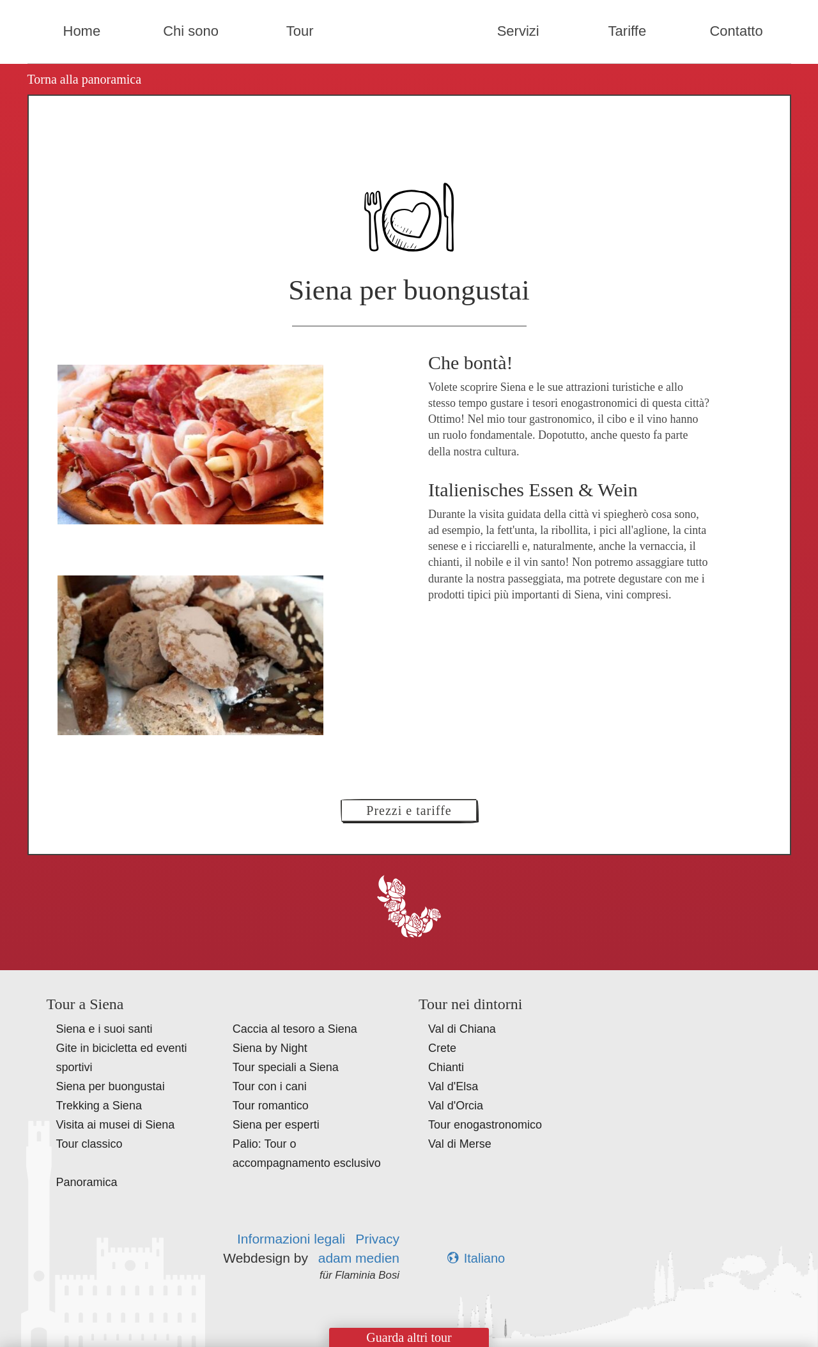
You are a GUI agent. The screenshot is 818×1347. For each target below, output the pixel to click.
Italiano (476, 1258)
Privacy (377, 1238)
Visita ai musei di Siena (115, 1124)
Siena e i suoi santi (104, 1029)
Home (82, 31)
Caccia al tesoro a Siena (295, 1029)
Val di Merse (459, 1144)
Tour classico (89, 1144)
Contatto (735, 31)
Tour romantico (271, 1105)
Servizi (518, 31)
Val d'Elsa (453, 1086)
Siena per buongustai (110, 1086)
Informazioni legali (291, 1238)
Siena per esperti (276, 1124)
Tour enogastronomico (485, 1124)
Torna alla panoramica (84, 79)
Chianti (446, 1067)
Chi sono (191, 31)
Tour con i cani (270, 1086)
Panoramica (87, 1182)
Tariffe (627, 31)
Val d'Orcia (455, 1105)
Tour (300, 31)
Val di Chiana (462, 1029)
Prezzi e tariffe (408, 810)
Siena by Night (270, 1048)
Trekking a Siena (99, 1105)
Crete (442, 1048)
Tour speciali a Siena (286, 1067)
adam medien (358, 1258)
